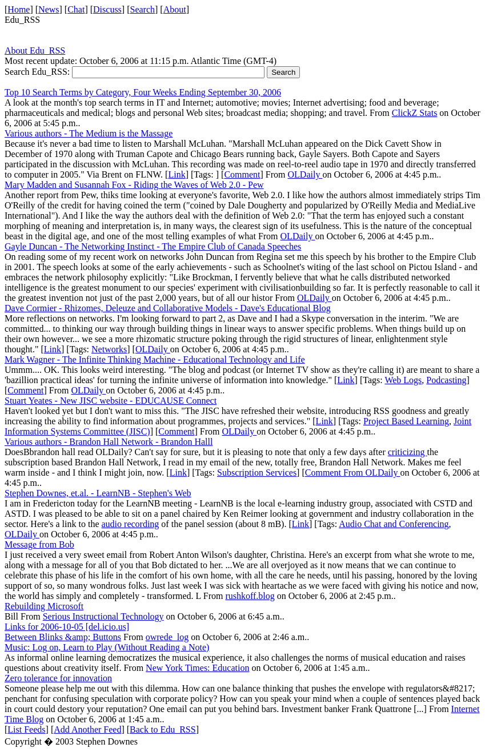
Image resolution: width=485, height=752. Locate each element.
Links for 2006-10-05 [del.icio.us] (67, 627)
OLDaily (305, 174)
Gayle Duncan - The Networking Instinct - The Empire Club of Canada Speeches (153, 246)
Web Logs (403, 380)
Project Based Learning (406, 421)
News (48, 9)
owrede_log (167, 637)
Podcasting (446, 380)
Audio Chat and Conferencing (393, 524)
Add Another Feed (87, 729)
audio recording (130, 524)
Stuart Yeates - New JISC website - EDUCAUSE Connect (111, 400)
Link (176, 174)
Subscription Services (256, 472)
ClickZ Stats (415, 113)
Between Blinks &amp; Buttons (63, 637)
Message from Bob (39, 544)
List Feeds (26, 729)
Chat (76, 9)
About (174, 9)
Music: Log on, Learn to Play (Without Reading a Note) (107, 647)
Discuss (107, 9)
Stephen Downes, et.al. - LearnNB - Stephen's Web (98, 493)
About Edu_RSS (35, 50)
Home (18, 9)
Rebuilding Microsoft (44, 606)
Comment (242, 174)
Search (142, 9)
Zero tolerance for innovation (58, 678)
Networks (109, 349)
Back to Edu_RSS (163, 729)
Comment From (335, 472)
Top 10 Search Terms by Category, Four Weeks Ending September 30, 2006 (143, 92)
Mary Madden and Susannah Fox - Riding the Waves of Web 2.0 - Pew (134, 185)
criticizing (407, 452)
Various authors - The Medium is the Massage (89, 133)
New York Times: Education (197, 668)
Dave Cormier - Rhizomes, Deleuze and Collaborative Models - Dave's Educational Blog (168, 308)
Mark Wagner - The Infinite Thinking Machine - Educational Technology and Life (155, 359)
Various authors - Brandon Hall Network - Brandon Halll (109, 442)
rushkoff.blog (249, 596)
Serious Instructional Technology (103, 616)
